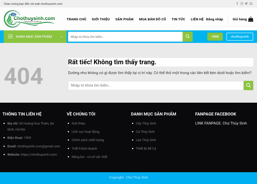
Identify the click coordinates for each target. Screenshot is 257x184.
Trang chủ (76, 19)
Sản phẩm (124, 19)
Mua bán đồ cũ (152, 19)
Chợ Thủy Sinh (235, 123)
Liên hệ (197, 19)
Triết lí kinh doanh (84, 148)
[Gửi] (188, 37)
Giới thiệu (101, 19)
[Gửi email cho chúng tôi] (250, 3)
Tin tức (178, 19)
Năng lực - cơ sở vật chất (89, 157)
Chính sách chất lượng (88, 140)
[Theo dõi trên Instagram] (241, 3)
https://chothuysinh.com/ (39, 154)
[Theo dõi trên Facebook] (237, 3)
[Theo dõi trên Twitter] (246, 3)
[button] (214, 19)
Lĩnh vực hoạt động (85, 132)
